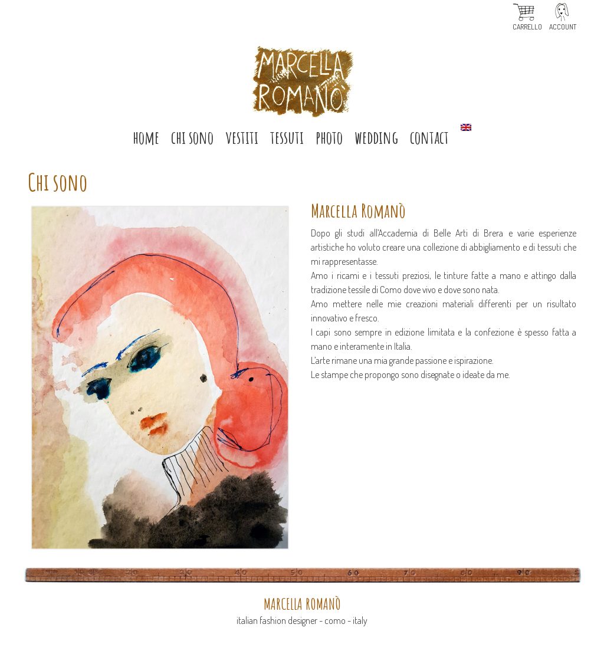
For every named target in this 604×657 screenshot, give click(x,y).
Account (562, 26)
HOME (146, 137)
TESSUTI (287, 137)
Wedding (376, 137)
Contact (429, 137)
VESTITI (241, 137)
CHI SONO (192, 137)
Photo (329, 137)
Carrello (527, 26)
